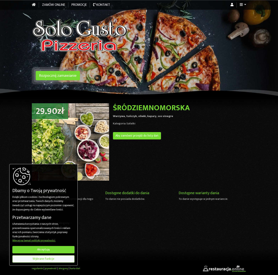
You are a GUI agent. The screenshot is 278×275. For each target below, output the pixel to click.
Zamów (53, 4)
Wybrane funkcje (43, 258)
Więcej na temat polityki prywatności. (34, 241)
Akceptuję (43, 249)
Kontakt (101, 4)
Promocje (79, 4)
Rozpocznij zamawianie (58, 75)
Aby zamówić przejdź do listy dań (136, 135)
